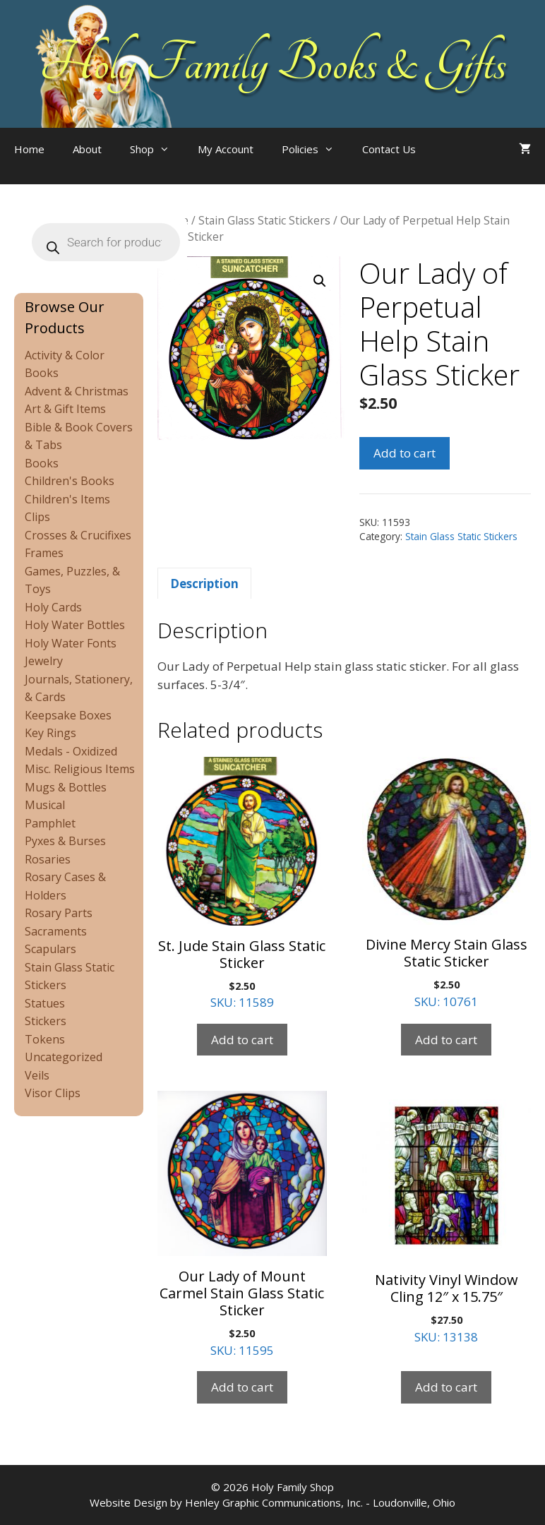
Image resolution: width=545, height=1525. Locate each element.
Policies (315, 149)
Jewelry (44, 661)
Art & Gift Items (65, 409)
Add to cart (404, 453)
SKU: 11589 (242, 883)
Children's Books (69, 481)
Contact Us (389, 149)
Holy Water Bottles (75, 625)
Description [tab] (204, 583)
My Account (225, 149)
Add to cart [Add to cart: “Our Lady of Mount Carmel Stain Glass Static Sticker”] (242, 1387)
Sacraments (56, 931)
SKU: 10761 (447, 883)
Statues (45, 1003)
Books (42, 463)
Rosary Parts (58, 913)
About (87, 149)
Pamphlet (50, 823)
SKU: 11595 (242, 1224)
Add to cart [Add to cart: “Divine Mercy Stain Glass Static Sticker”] (446, 1039)
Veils (37, 1075)
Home (29, 149)
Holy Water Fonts (70, 643)
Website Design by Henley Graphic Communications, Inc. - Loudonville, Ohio (272, 1502)
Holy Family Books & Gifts (273, 63)
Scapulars (50, 949)
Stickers (45, 1021)
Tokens (45, 1039)
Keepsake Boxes (68, 715)
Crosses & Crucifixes (78, 535)
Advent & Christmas (76, 391)
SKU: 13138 (447, 1218)
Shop (157, 149)
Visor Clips (52, 1093)
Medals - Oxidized (71, 751)
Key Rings (50, 733)
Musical (45, 805)
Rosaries (48, 859)
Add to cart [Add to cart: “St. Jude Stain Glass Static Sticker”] (242, 1039)
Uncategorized (63, 1057)
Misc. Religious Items (80, 769)
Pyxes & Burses (65, 841)
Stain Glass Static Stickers (264, 220)
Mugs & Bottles (66, 787)
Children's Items (67, 499)
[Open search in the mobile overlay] (458, 163)
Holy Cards (53, 607)
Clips (37, 517)
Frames (44, 553)
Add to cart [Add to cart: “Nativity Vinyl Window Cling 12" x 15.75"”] (446, 1387)
